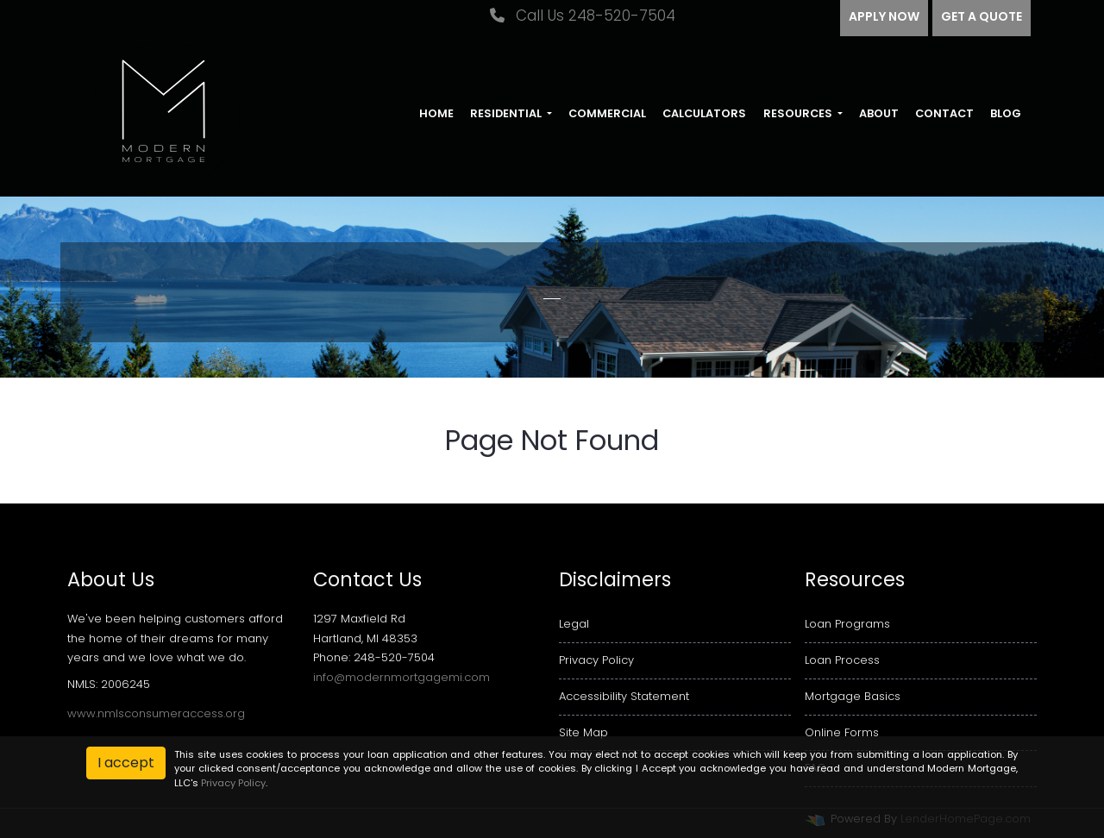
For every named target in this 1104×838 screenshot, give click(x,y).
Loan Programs (847, 624)
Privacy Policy (596, 660)
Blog (1005, 113)
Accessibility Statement (624, 696)
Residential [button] (507, 113)
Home (436, 113)
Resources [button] (799, 113)
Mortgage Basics (852, 696)
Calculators (704, 113)
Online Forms (842, 732)
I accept (125, 762)
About (879, 113)
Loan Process (842, 660)
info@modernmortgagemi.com (401, 677)
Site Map (583, 732)
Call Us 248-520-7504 (582, 15)
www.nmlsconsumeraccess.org (156, 713)
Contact (944, 113)
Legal (574, 624)
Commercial (607, 113)
